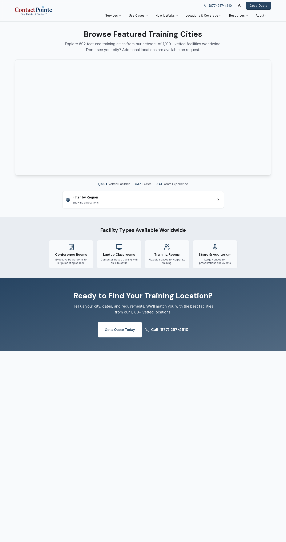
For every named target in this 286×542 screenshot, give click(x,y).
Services (113, 15)
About (262, 15)
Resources (238, 15)
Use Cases (138, 15)
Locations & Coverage (204, 15)
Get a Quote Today (120, 330)
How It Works (167, 15)
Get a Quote (258, 5)
